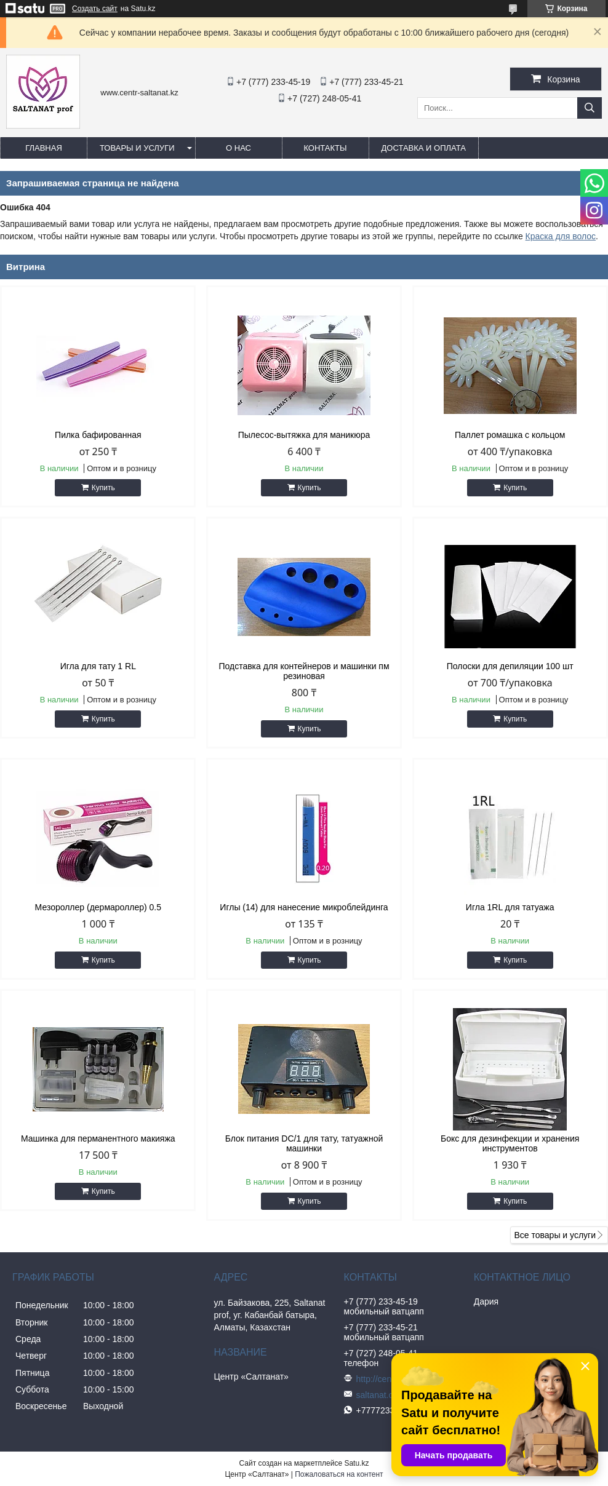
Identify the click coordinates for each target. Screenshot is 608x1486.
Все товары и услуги (555, 1235)
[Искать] (589, 108)
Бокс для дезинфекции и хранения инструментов (510, 1143)
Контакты (324, 148)
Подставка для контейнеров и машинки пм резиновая (303, 671)
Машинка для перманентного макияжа (98, 1138)
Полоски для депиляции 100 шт (510, 666)
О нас (238, 148)
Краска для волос (561, 236)
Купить (103, 487)
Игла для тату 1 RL (98, 666)
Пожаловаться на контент (339, 1474)
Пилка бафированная (98, 435)
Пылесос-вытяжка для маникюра (304, 435)
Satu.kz (356, 1463)
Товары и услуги (137, 148)
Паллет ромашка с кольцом (510, 435)
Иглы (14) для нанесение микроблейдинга (304, 907)
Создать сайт (95, 8)
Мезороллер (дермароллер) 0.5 (98, 907)
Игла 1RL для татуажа (510, 907)
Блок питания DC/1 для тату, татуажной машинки (304, 1143)
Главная (43, 148)
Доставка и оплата (424, 148)
